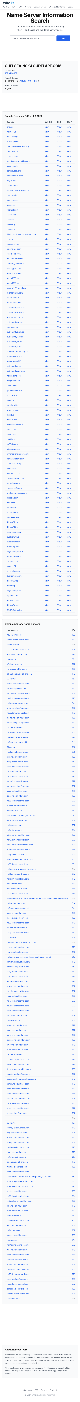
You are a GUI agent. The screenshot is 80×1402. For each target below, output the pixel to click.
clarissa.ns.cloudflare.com (18, 1040)
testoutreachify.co (15, 317)
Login (70, 7)
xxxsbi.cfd (11, 566)
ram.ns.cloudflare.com (17, 996)
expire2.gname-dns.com (17, 781)
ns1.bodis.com (13, 644)
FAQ (36, 1390)
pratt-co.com (12, 156)
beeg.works (12, 195)
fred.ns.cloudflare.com (17, 1152)
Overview (27, 1390)
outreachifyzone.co (15, 346)
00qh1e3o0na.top (14, 610)
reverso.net (12, 385)
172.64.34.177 (11, 73)
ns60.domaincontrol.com (18, 713)
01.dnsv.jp (11, 747)
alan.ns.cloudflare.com (17, 1235)
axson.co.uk (12, 200)
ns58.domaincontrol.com (18, 776)
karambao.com (13, 483)
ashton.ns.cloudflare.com (18, 786)
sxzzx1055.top (13, 283)
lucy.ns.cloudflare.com (17, 1225)
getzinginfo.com (14, 249)
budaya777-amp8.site (16, 288)
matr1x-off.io (12, 405)
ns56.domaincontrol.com (18, 1093)
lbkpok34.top (13, 605)
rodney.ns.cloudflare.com (18, 1128)
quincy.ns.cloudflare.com (18, 1108)
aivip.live (10, 415)
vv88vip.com (12, 444)
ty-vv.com (11, 434)
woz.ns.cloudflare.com (17, 1250)
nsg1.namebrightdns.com (18, 752)
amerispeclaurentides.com (18, 161)
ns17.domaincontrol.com (17, 1245)
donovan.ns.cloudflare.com (19, 1069)
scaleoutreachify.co (15, 361)
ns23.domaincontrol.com (18, 1010)
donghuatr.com (13, 380)
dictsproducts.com (15, 424)
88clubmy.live (13, 537)
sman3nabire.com (15, 176)
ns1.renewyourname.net (17, 703)
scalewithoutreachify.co (17, 351)
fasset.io (10, 219)
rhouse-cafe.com (14, 488)
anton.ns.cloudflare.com (17, 708)
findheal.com (12, 512)
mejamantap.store (15, 551)
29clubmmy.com (14, 576)
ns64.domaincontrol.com (18, 1089)
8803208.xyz (12, 136)
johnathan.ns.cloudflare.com (19, 674)
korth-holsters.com (15, 459)
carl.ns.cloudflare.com (17, 1015)
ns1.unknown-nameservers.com (21, 869)
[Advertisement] (40, 52)
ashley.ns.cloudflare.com (18, 1035)
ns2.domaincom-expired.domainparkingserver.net (29, 1176)
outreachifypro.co (15, 322)
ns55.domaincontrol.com (18, 1171)
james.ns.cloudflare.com (17, 1289)
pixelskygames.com (15, 263)
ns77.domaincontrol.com (18, 1001)
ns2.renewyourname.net (18, 908)
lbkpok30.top (13, 600)
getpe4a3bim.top (14, 390)
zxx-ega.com (12, 327)
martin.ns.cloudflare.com (18, 718)
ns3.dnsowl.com (14, 1215)
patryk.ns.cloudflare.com (18, 932)
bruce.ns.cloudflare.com (18, 649)
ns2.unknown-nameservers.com (21, 942)
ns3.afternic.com (14, 830)
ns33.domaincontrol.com (18, 801)
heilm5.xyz (11, 132)
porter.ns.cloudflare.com (18, 683)
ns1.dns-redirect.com (16, 903)
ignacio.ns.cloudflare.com (18, 1074)
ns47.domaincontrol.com (18, 840)
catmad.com (12, 561)
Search (63, 38)
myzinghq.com (13, 571)
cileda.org (11, 224)
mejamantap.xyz (14, 532)
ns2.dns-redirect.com (16, 1157)
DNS (20, 7)
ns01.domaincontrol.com (18, 1006)
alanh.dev (11, 502)
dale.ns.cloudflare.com (17, 1206)
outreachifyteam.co (15, 332)
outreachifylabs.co (15, 337)
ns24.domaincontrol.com (18, 766)
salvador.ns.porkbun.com (18, 966)
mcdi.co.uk (11, 507)
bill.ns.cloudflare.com (16, 771)
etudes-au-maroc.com (17, 493)
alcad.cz (10, 400)
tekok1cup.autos (14, 302)
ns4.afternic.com (14, 884)
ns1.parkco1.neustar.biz (17, 854)
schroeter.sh (12, 395)
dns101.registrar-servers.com (20, 1186)
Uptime (28, 7)
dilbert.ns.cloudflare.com (18, 1064)
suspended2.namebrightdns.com (21, 1079)
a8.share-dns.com (15, 664)
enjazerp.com (13, 410)
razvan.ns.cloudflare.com (18, 1293)
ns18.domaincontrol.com (18, 1147)
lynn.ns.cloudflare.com (17, 669)
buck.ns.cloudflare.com (17, 1049)
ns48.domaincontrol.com (18, 698)
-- (7, 1118)
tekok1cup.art (13, 298)
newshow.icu (12, 151)
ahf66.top (11, 585)
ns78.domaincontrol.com (18, 1274)
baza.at (10, 239)
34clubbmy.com (14, 556)
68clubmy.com (13, 542)
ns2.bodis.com (13, 1298)
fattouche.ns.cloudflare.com (19, 1201)
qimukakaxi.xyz (13, 517)
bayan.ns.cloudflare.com (18, 947)
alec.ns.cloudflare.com (17, 1030)
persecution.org (14, 171)
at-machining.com (15, 293)
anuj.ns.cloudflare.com (17, 1191)
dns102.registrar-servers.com (20, 1181)
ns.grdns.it (11, 659)
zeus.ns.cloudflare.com (17, 1279)
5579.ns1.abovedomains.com (19, 859)
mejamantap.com (14, 590)
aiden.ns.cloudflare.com (17, 1025)
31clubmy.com (13, 546)
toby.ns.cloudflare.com (17, 805)
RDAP (14, 7)
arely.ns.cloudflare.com (17, 762)
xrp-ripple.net (13, 141)
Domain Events (40, 7)
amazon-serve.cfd (15, 258)
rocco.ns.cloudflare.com (18, 640)
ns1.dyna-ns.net (14, 825)
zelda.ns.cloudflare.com (17, 796)
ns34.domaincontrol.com (18, 976)
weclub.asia (12, 420)
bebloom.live (12, 185)
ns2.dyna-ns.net (14, 1230)
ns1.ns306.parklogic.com (18, 879)
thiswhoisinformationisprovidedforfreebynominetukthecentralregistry (37, 898)
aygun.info (11, 180)
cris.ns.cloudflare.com (16, 1113)
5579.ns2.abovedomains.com (20, 844)
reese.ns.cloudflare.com (17, 737)
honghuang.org (14, 376)
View (47, 127)
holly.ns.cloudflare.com (17, 971)
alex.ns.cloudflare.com (17, 913)
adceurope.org (13, 449)
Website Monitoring (57, 7)
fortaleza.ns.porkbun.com (18, 991)
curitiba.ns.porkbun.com (18, 1059)
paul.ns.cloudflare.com (17, 927)
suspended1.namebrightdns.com (21, 815)
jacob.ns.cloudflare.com (17, 1259)
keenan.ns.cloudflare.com (18, 1098)
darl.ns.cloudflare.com (17, 888)
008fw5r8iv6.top (14, 463)
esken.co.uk (12, 166)
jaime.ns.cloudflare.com (17, 1211)
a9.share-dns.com (15, 810)
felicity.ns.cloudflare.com (18, 1142)
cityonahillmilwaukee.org (18, 146)
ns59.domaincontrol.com (18, 1284)
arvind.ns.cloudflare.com (18, 1137)
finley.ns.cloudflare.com (17, 1045)
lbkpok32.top (12, 522)
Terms (44, 1390)
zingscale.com (13, 244)
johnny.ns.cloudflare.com (18, 732)
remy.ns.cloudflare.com (17, 952)
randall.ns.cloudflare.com (18, 1269)
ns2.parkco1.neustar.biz (17, 742)
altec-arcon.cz (13, 473)
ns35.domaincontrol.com (18, 1196)
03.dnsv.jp (11, 1123)
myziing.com (12, 595)
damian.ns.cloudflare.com (18, 962)
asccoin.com (12, 498)
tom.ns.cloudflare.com (17, 654)
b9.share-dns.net (14, 727)
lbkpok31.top (12, 527)
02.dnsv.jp (11, 679)
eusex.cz (11, 205)
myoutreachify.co (14, 356)
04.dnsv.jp (11, 937)
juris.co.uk (11, 429)
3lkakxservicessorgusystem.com (21, 234)
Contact (53, 1390)
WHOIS (6, 7)
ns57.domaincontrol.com (18, 1220)
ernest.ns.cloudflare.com (18, 1264)
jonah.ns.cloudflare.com (17, 1162)
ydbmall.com (12, 210)
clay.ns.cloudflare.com (17, 1132)
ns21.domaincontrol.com (18, 874)
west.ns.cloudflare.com (17, 1167)
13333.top (11, 439)
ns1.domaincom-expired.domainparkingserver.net (29, 957)
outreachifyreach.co (16, 307)
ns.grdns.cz (12, 1240)
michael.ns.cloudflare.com (18, 693)
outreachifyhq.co (14, 341)
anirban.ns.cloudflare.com (18, 849)
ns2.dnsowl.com (14, 635)
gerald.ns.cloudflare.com (18, 1084)
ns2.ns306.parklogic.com (18, 722)
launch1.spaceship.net (16, 688)
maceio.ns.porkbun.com (17, 918)
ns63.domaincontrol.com (18, 864)
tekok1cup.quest (14, 273)
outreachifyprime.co (16, 371)
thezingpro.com (14, 268)
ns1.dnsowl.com (14, 1020)
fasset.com (11, 215)
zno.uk (10, 127)
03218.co (11, 229)
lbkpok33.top (12, 581)
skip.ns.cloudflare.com (17, 791)
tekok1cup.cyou (14, 254)
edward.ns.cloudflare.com (18, 835)
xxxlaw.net (11, 468)
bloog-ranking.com (15, 478)
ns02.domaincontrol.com (18, 893)
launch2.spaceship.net (17, 820)
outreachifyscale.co (15, 312)
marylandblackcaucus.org (18, 190)
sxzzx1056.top (13, 278)
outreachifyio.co (14, 366)
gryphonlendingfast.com (17, 454)
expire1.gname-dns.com (17, 981)
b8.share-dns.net (14, 1054)
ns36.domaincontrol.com (18, 1254)
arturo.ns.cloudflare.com (18, 986)
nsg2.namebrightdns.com (18, 1103)
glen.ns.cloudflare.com (17, 757)
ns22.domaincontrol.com (18, 923)
